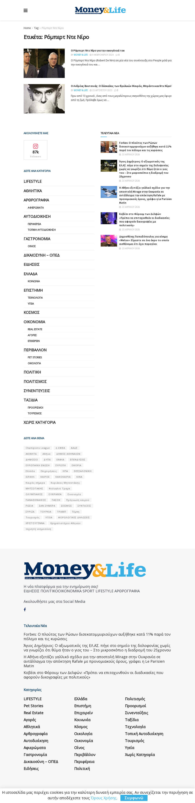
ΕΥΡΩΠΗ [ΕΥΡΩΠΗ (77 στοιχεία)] (60, 465)
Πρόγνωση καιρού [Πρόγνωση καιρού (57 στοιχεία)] (77, 499)
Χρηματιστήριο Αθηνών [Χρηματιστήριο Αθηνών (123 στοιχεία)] (65, 523)
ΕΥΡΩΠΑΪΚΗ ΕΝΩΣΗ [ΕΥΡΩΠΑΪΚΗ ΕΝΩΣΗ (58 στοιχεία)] (38, 465)
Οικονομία (34, 321)
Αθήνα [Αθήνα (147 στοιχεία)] (47, 453)
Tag (36, 28)
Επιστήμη (33, 290)
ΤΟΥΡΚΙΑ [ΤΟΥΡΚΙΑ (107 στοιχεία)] (45, 511)
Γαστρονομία (37, 238)
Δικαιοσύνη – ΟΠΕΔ (42, 255)
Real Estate (35, 329)
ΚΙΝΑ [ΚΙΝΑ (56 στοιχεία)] (79, 476)
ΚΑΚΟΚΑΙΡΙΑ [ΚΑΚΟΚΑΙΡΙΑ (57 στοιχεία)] (63, 476)
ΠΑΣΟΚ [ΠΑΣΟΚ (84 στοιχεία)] (56, 499)
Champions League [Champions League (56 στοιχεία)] (38, 447)
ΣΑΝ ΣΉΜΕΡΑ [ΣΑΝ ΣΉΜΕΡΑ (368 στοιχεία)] (47, 505)
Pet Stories (35, 357)
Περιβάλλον (35, 349)
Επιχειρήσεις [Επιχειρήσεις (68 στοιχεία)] (49, 471)
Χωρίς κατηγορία (39, 422)
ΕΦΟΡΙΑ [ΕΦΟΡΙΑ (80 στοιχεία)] (76, 465)
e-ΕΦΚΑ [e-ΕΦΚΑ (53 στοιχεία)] (60, 447)
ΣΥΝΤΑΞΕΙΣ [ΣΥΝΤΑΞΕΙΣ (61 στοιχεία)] (84, 505)
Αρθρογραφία (36, 200)
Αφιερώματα (36, 207)
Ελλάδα (30, 273)
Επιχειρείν (34, 341)
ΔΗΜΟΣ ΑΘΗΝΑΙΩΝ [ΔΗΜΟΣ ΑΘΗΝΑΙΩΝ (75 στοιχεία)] (68, 453)
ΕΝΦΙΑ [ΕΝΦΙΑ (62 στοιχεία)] (60, 459)
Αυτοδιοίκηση (37, 216)
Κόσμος (31, 312)
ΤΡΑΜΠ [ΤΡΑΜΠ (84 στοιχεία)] (61, 511)
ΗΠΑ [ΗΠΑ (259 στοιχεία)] (65, 471)
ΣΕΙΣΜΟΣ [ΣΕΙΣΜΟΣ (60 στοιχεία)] (66, 505)
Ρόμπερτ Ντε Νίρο (53, 28)
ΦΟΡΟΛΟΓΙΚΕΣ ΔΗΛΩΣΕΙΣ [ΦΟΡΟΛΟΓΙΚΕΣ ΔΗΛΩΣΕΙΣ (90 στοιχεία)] (74, 517)
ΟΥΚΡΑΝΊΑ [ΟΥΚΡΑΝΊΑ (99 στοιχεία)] (55, 494)
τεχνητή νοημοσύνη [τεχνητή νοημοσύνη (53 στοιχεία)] (38, 528)
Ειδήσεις (31, 264)
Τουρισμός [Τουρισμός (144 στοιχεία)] (33, 517)
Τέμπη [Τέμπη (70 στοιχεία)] (76, 511)
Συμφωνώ (134, 797)
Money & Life (81, 54)
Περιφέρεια (34, 224)
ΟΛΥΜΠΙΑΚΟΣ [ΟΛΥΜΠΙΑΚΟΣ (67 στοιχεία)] (34, 494)
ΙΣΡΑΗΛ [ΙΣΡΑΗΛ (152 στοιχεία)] (30, 476)
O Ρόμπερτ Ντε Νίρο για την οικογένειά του (98, 50)
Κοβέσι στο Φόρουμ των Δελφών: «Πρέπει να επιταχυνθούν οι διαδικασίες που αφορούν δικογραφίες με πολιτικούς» (144, 219)
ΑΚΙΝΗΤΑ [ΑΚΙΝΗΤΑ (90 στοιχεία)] (31, 453)
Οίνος (32, 246)
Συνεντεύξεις (37, 390)
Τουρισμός (35, 413)
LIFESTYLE (33, 181)
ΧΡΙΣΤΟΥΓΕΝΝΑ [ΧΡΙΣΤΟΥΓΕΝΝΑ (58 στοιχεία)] (35, 523)
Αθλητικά (33, 190)
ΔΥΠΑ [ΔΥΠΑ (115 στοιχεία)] (47, 459)
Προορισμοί (35, 407)
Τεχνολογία (35, 297)
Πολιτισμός (35, 381)
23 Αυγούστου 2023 (101, 90)
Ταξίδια (30, 400)
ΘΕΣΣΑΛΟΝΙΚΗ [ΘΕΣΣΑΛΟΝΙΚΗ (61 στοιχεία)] (83, 471)
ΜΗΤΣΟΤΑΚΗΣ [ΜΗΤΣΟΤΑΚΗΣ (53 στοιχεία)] (34, 488)
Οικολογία (34, 363)
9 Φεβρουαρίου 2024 (102, 54)
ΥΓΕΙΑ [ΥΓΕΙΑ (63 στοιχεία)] (48, 517)
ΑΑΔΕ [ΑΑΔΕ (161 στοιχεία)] (74, 447)
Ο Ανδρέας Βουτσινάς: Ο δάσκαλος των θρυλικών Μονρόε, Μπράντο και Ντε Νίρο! (121, 86)
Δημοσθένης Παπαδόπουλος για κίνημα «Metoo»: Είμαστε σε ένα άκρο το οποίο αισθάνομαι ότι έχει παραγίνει (144, 240)
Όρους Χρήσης (104, 797)
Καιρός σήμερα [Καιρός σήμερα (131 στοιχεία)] (35, 482)
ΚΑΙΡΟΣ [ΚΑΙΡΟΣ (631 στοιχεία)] (45, 476)
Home (27, 28)
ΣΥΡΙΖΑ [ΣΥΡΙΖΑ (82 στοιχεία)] (30, 511)
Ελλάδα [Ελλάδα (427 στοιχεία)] (30, 471)
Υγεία (31, 303)
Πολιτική (32, 372)
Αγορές (32, 335)
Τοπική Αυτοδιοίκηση (42, 230)
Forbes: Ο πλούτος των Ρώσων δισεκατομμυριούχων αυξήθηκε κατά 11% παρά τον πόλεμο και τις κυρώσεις (145, 146)
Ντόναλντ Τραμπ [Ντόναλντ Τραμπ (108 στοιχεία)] (59, 488)
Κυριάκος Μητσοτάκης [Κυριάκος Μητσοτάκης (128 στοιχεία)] (65, 482)
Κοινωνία (34, 281)
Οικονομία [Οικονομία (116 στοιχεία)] (74, 494)
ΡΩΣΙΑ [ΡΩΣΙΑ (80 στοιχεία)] (29, 505)
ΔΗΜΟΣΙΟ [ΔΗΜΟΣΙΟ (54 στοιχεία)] (32, 459)
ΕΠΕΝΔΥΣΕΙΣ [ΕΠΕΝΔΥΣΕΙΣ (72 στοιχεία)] (77, 459)
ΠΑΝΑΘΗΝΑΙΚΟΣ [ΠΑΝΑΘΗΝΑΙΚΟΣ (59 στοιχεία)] (36, 499)
